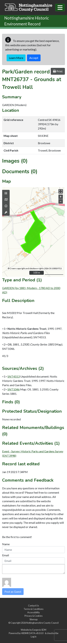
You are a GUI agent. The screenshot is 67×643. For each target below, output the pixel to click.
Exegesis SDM (39, 629)
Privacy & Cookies (33, 615)
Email (5, 555)
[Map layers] (5, 193)
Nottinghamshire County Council (42, 622)
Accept (33, 57)
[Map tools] (5, 212)
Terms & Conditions (33, 609)
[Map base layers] (5, 199)
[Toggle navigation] (60, 7)
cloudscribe (52, 633)
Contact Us (33, 605)
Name (6, 544)
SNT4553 (14, 376)
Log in (33, 636)
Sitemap (33, 619)
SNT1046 (14, 389)
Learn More (16, 57)
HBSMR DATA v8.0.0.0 (32, 633)
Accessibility (33, 612)
